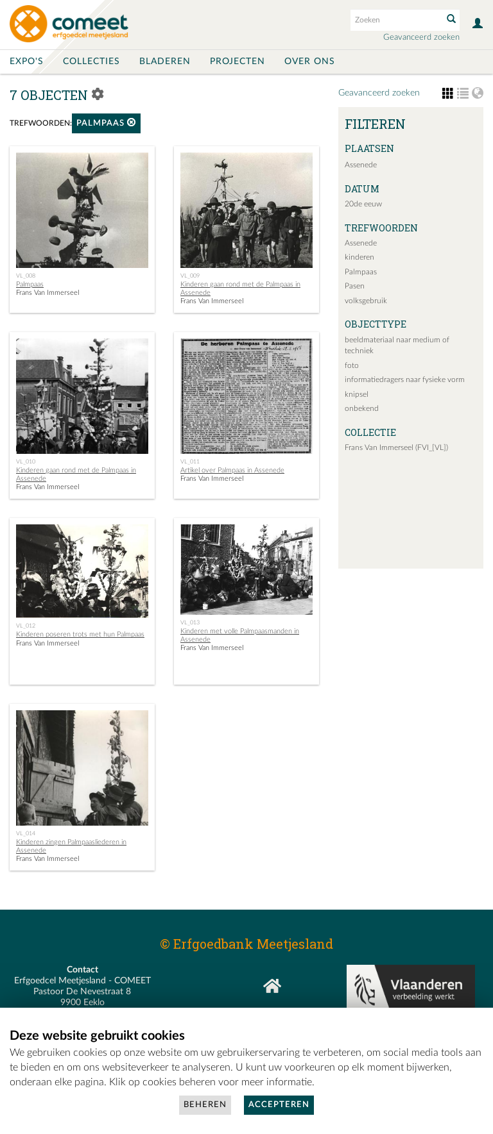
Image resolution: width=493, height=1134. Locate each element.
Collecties (91, 61)
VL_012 (25, 625)
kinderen (359, 257)
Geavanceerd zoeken (421, 37)
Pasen (355, 286)
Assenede (361, 165)
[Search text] (395, 20)
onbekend (362, 408)
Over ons (309, 61)
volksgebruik (366, 300)
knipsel (356, 394)
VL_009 (190, 275)
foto (352, 365)
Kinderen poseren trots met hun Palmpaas (80, 634)
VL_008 (25, 275)
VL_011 (190, 461)
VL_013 (190, 622)
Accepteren (278, 1105)
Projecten (237, 61)
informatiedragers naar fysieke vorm (405, 379)
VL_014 (25, 833)
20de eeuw (363, 204)
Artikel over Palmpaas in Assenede (232, 470)
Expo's (27, 61)
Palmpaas (106, 123)
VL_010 (25, 461)
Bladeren (165, 61)
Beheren (205, 1105)
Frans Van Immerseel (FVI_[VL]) (396, 447)
